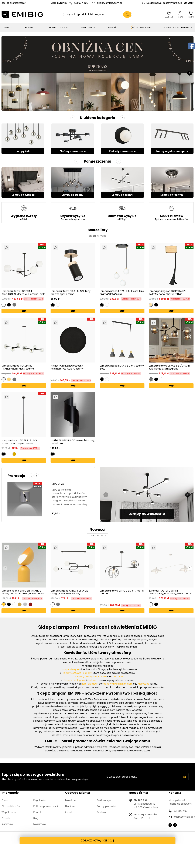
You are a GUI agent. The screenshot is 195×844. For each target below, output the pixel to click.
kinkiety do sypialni (86, 676)
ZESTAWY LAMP (171, 27)
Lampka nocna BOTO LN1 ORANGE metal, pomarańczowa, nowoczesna (22, 592)
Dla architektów (10, 806)
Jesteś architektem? (13, 3)
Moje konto (71, 800)
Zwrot (68, 812)
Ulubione (70, 806)
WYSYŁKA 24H (140, 27)
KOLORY (29, 27)
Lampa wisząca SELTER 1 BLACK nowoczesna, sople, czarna (19, 442)
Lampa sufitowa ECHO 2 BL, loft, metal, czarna (122, 592)
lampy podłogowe (75, 680)
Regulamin (39, 800)
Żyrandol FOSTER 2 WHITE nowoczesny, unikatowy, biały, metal (170, 592)
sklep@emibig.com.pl (109, 3)
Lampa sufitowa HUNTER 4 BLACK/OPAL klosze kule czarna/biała (23, 292)
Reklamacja (104, 800)
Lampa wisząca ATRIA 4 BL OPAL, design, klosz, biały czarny (69, 592)
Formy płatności (106, 806)
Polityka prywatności (45, 806)
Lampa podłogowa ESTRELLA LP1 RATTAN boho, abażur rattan (167, 292)
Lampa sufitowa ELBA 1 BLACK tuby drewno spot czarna (70, 292)
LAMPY (6, 27)
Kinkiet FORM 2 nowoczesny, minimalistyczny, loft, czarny (67, 367)
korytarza (117, 676)
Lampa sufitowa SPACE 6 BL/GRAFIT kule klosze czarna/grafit (169, 367)
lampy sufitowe (72, 673)
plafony (87, 673)
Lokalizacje (39, 824)
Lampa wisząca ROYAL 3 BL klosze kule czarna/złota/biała (122, 292)
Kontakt (38, 812)
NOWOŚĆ (113, 27)
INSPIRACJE (186, 27)
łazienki (102, 676)
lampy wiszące (70, 669)
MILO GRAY (58, 484)
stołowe (91, 680)
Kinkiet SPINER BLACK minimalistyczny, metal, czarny (73, 442)
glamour (93, 683)
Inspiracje (7, 824)
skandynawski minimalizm (117, 683)
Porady (5, 818)
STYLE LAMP (86, 27)
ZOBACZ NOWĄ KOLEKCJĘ (97, 840)
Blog (35, 818)
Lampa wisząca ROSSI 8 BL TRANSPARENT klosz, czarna (17, 367)
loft (84, 683)
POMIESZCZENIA (57, 27)
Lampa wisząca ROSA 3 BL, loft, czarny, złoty (122, 367)
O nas (4, 800)
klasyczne (143, 683)
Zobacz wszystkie (97, 235)
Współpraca (8, 812)
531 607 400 (81, 3)
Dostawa (102, 812)
